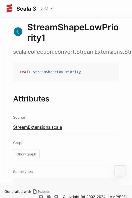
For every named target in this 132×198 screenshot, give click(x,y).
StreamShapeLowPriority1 (58, 72)
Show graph (26, 154)
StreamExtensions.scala (37, 127)
